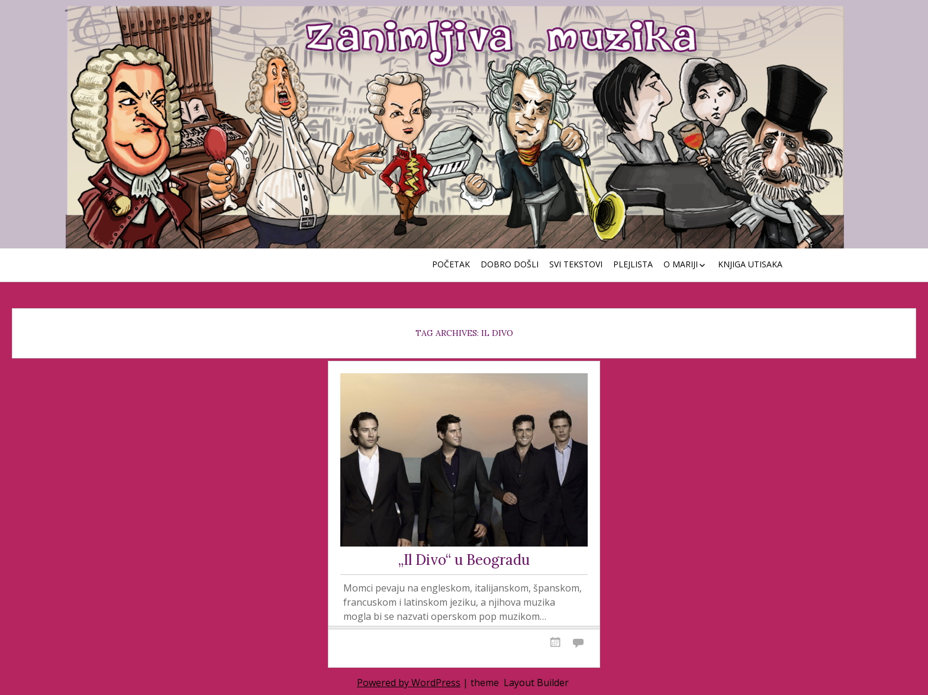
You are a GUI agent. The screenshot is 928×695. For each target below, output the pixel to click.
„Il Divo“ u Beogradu (464, 560)
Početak (451, 264)
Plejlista (633, 264)
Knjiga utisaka (750, 264)
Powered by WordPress (408, 682)
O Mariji (680, 264)
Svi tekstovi (575, 264)
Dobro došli (510, 264)
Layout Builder (536, 682)
